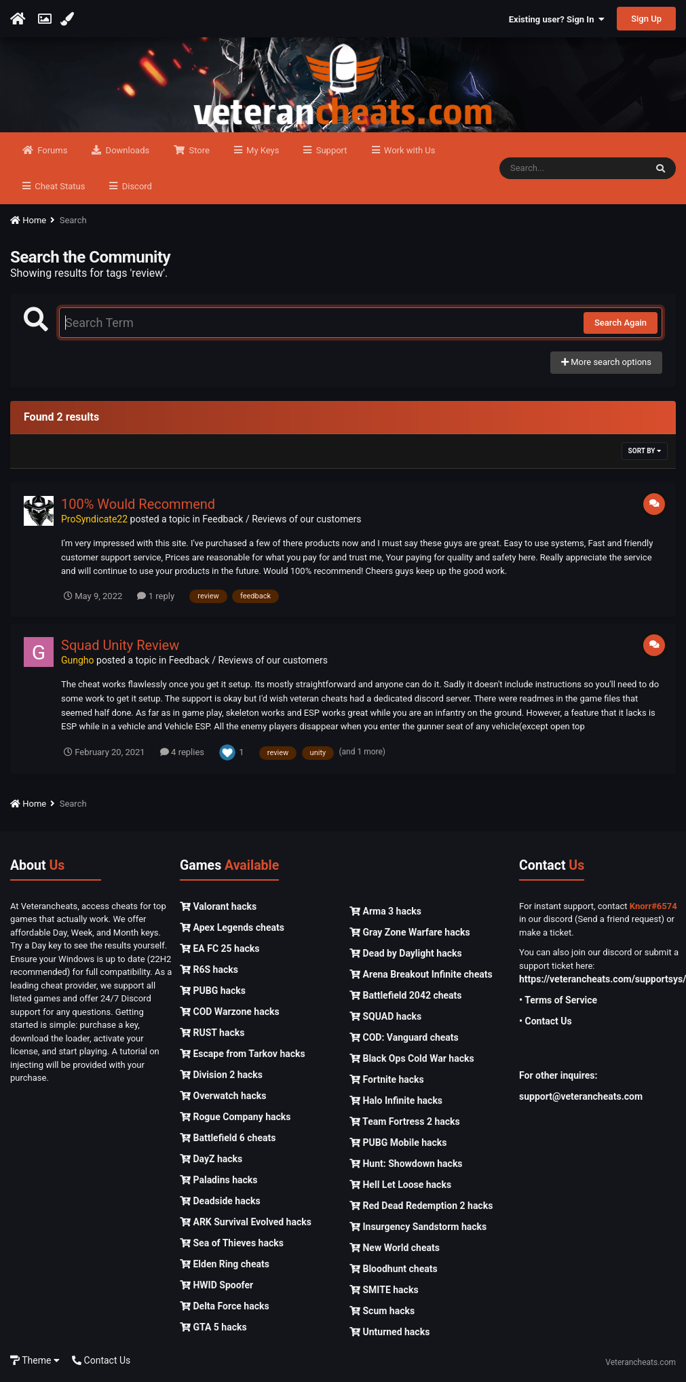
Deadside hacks (220, 1200)
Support (330, 150)
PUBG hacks (213, 990)
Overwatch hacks (223, 1095)
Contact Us (101, 1360)
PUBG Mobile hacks (397, 1142)
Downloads (126, 150)
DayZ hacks (211, 1158)
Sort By (644, 451)
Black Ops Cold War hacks (411, 1058)
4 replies (182, 752)
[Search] (572, 168)
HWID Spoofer (216, 1285)
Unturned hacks (389, 1331)
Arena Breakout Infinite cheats (421, 974)
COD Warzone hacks (230, 1011)
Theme (35, 1360)
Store (198, 150)
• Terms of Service (558, 1000)
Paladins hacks (219, 1179)
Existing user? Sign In (557, 19)
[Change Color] (69, 19)
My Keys (262, 150)
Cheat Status (59, 186)
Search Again (620, 323)
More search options (606, 362)
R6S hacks (209, 969)
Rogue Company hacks (235, 1116)
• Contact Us (545, 1021)
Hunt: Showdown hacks (406, 1163)
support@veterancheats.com (581, 1096)
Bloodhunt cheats (393, 1268)
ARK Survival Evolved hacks (245, 1221)
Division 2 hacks (221, 1074)
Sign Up (646, 19)
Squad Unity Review (120, 645)
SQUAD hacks (385, 1016)
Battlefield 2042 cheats (405, 995)
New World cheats (394, 1247)
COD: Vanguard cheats (404, 1037)
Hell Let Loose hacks (400, 1184)
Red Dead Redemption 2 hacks (421, 1205)
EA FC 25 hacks (219, 948)
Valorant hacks (218, 906)
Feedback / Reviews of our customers (281, 519)
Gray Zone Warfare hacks (409, 932)
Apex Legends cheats (232, 927)
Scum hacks (382, 1310)
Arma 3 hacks (385, 911)
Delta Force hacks (224, 1306)
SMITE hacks (384, 1289)
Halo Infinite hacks (395, 1100)
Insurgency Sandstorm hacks (418, 1226)
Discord (135, 186)
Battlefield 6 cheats (227, 1137)
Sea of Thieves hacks (232, 1242)
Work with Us (409, 150)
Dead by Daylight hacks (405, 953)
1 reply (155, 596)
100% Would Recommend (138, 504)
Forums (51, 150)
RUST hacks (212, 1032)
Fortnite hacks (386, 1079)
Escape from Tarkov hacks (242, 1053)
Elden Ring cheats (224, 1264)
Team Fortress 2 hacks (404, 1121)
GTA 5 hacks (213, 1327)
